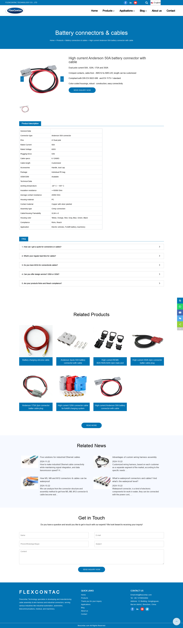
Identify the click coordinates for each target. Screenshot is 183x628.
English (156, 2)
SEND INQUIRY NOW (82, 90)
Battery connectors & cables (76, 40)
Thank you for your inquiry (91, 601)
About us (157, 10)
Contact (171, 10)
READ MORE (91, 425)
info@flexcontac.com (143, 595)
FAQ (24, 239)
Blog (142, 10)
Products (107, 10)
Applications (126, 10)
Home (94, 10)
